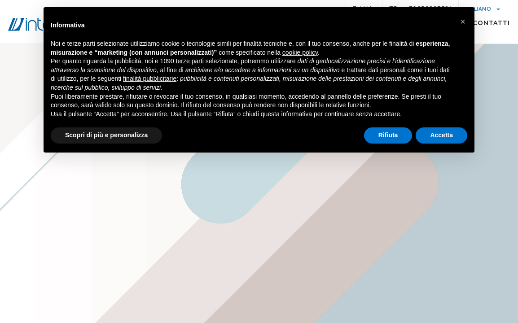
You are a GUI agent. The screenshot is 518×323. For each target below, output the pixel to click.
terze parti (190, 61)
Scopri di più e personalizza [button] (106, 135)
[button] (463, 21)
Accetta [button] (441, 135)
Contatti (483, 38)
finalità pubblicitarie (149, 78)
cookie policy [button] (300, 52)
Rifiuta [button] (388, 135)
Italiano (479, 8)
